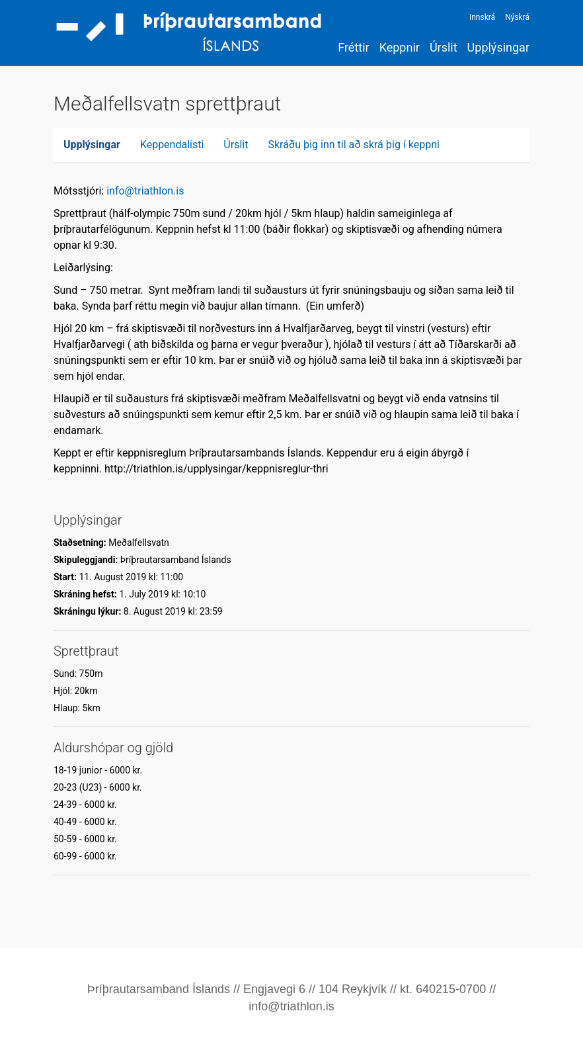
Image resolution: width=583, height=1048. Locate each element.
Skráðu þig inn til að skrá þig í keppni (354, 144)
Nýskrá (517, 17)
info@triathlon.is (145, 191)
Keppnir (399, 47)
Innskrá (482, 17)
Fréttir (353, 47)
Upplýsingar (498, 47)
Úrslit (443, 47)
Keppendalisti (172, 144)
